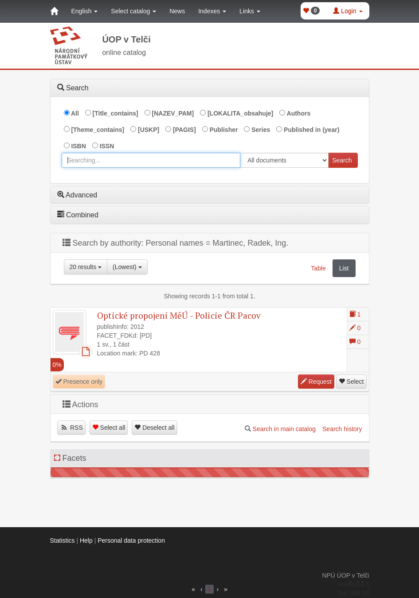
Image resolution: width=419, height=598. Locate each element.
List (344, 268)
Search (342, 160)
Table (318, 268)
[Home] (54, 11)
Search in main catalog (284, 428)
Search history (342, 428)
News (177, 11)
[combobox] (151, 160)
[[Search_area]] (284, 160)
